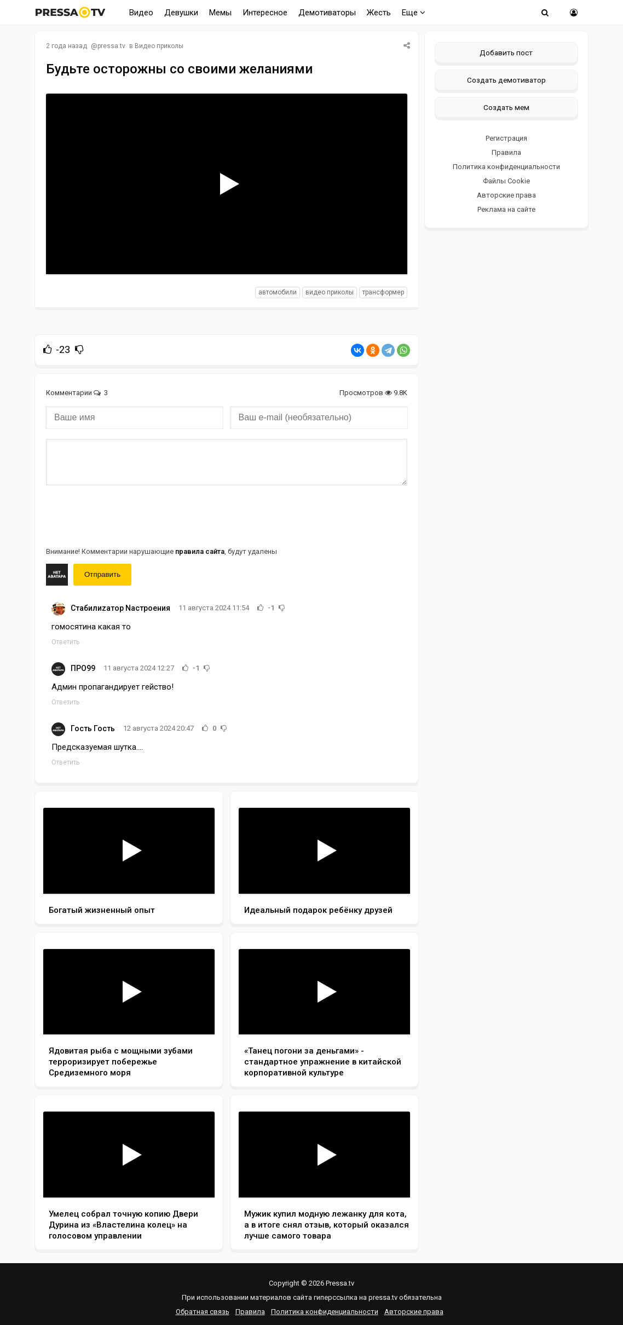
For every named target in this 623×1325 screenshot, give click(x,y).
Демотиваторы (327, 13)
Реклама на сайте (506, 209)
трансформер (383, 292)
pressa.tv (111, 46)
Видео (141, 13)
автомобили (277, 292)
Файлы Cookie (506, 181)
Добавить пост (506, 52)
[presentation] (129, 515)
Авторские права (506, 195)
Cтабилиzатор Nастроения (120, 608)
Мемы (220, 13)
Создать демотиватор (506, 80)
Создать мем (506, 107)
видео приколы (329, 292)
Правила (506, 152)
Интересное (265, 13)
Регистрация (506, 138)
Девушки (181, 13)
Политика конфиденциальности (506, 167)
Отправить (102, 574)
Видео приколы (159, 46)
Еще (413, 13)
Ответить (65, 642)
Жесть (379, 13)
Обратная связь (202, 1311)
